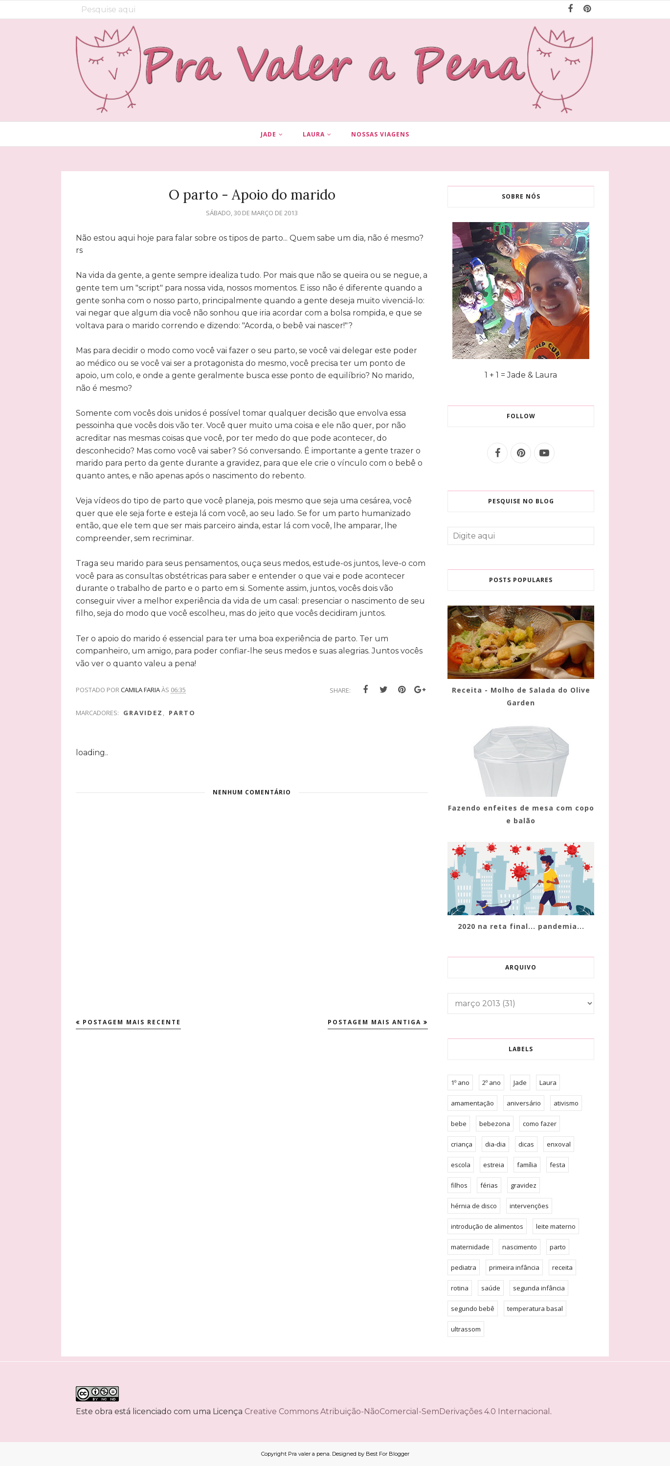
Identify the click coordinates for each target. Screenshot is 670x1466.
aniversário (524, 1103)
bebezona (494, 1123)
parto (182, 712)
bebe (459, 1123)
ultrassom (466, 1329)
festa (557, 1164)
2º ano (491, 1082)
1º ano (460, 1082)
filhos (459, 1185)
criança (461, 1144)
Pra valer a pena (309, 1453)
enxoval (559, 1144)
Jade (520, 1082)
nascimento (519, 1246)
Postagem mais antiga (374, 1022)
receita (562, 1267)
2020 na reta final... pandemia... (521, 926)
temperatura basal (535, 1308)
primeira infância (514, 1267)
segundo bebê (472, 1308)
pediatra (463, 1267)
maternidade (470, 1246)
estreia (493, 1164)
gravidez (143, 712)
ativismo (566, 1103)
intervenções (529, 1205)
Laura (548, 1082)
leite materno (556, 1226)
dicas (526, 1144)
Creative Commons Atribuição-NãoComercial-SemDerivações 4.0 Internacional (397, 1411)
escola (460, 1164)
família (527, 1164)
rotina (460, 1288)
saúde (490, 1288)
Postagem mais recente (132, 1022)
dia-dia (495, 1144)
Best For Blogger (387, 1453)
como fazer (540, 1123)
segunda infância (539, 1288)
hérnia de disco (474, 1205)
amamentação (472, 1103)
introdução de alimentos (487, 1226)
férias (489, 1185)
